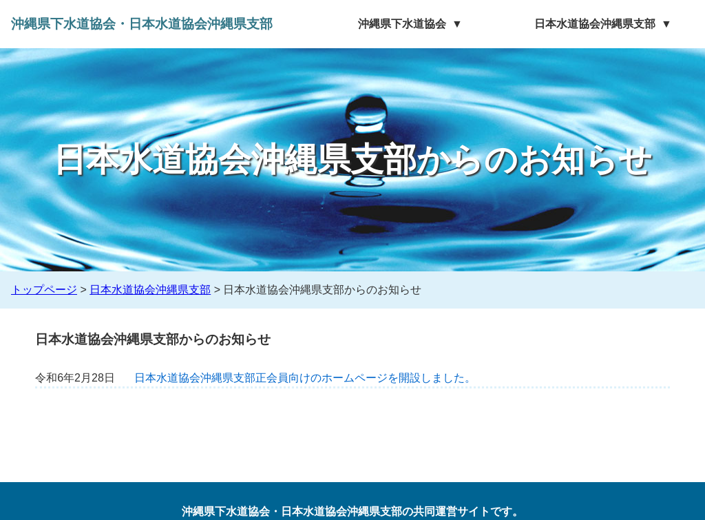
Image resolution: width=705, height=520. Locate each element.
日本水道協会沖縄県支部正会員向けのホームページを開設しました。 (305, 378)
